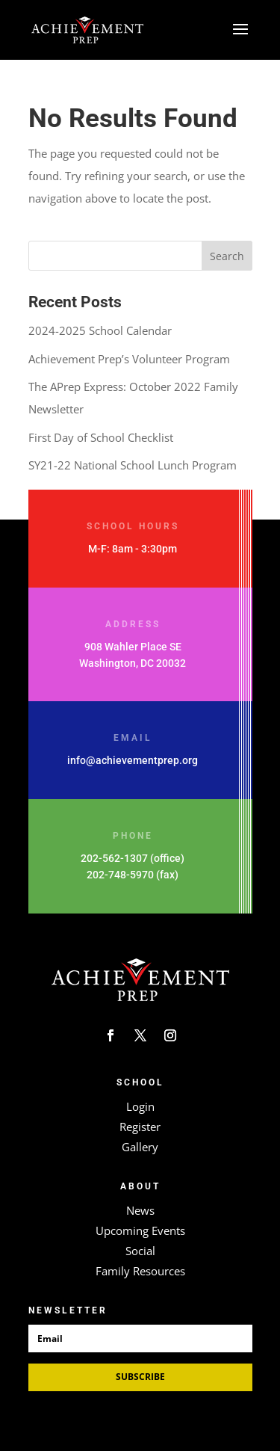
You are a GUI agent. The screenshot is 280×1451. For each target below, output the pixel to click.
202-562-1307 (114, 858)
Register (140, 1126)
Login (140, 1106)
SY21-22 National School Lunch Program (132, 465)
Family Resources (140, 1270)
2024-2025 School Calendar (100, 330)
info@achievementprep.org (132, 760)
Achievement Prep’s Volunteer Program (129, 358)
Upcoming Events (140, 1230)
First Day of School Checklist (100, 437)
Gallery (140, 1146)
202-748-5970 (120, 875)
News (140, 1210)
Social (140, 1250)
